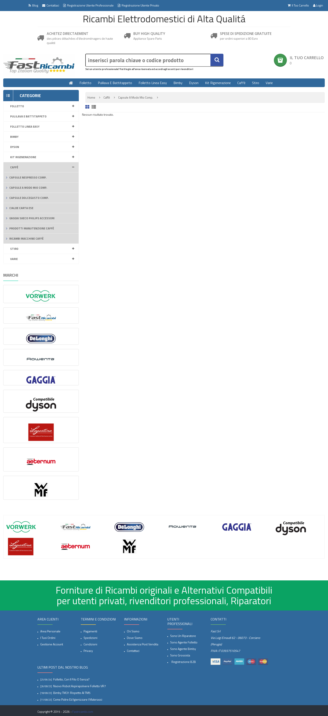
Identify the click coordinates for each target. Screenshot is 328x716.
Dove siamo (134, 637)
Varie (269, 82)
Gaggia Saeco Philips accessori (32, 218)
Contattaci (50, 5)
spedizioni (90, 637)
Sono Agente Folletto (183, 642)
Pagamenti (90, 631)
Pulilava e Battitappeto (115, 82)
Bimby (178, 82)
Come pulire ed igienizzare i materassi (77, 699)
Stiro (255, 82)
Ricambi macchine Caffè (26, 238)
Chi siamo (133, 631)
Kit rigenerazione (218, 82)
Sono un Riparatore (183, 635)
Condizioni (90, 644)
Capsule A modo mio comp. (28, 187)
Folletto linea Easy (153, 82)
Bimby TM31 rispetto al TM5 (71, 692)
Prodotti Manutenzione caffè (31, 228)
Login (318, 5)
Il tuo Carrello (298, 5)
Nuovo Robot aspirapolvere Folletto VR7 (79, 686)
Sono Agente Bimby (183, 648)
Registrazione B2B (183, 661)
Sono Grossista (180, 655)
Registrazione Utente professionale (88, 5)
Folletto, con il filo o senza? (71, 679)
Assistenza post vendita (142, 644)
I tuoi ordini (47, 637)
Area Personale (50, 631)
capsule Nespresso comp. (28, 177)
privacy (88, 650)
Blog (33, 5)
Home (91, 97)
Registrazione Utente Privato (138, 5)
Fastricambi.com (82, 711)
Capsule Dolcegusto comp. (29, 198)
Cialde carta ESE (21, 208)
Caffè (241, 82)
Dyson (194, 82)
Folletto (85, 82)
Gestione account (51, 644)
